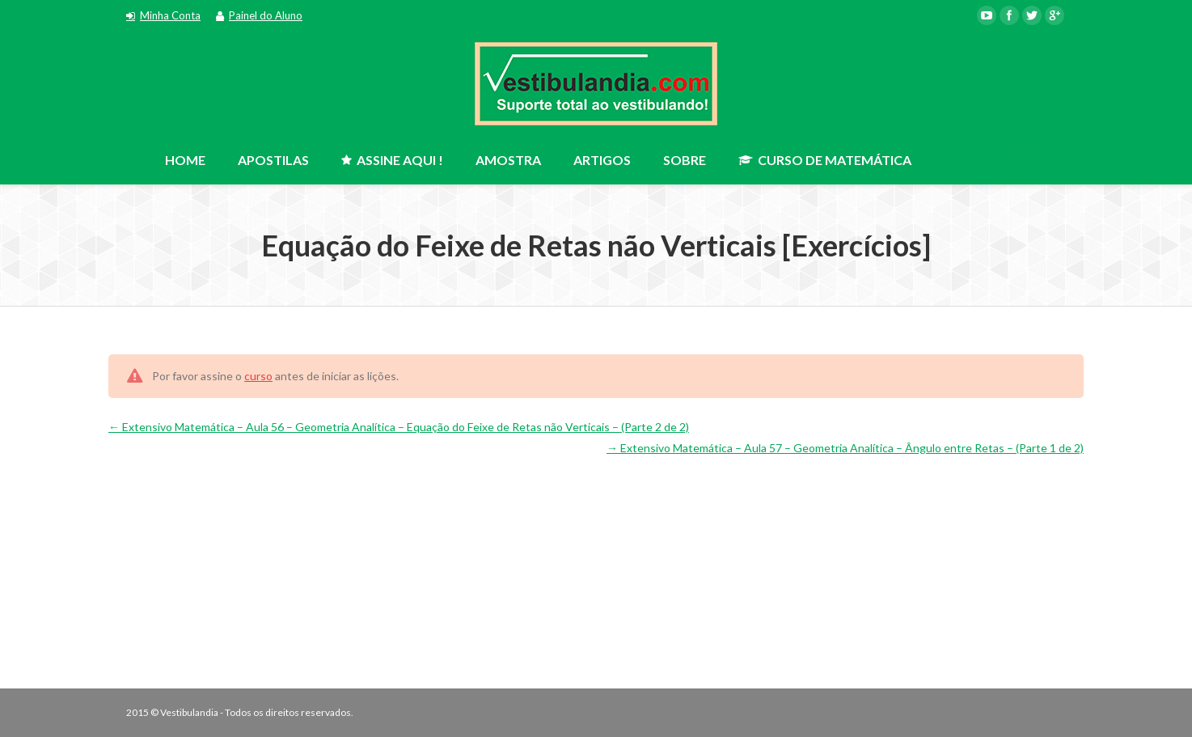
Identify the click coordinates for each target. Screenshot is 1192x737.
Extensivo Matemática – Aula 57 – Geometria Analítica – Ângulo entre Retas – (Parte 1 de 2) (845, 448)
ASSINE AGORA (997, 156)
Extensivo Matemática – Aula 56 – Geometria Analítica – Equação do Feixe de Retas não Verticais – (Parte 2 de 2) (398, 427)
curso (258, 376)
